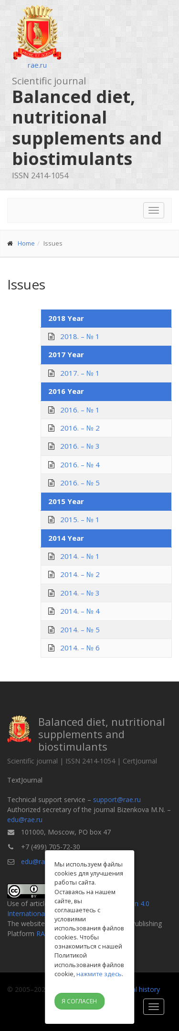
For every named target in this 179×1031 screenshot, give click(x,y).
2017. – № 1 (80, 373)
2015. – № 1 (80, 519)
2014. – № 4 (80, 611)
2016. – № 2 (80, 428)
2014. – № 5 (80, 629)
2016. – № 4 (80, 464)
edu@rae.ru (24, 819)
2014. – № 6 (80, 647)
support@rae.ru (117, 799)
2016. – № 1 (80, 409)
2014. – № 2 (80, 574)
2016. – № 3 (80, 446)
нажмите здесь (99, 973)
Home (26, 243)
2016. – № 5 (80, 482)
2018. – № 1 (80, 336)
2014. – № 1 (80, 556)
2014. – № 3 (80, 593)
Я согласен (79, 1001)
